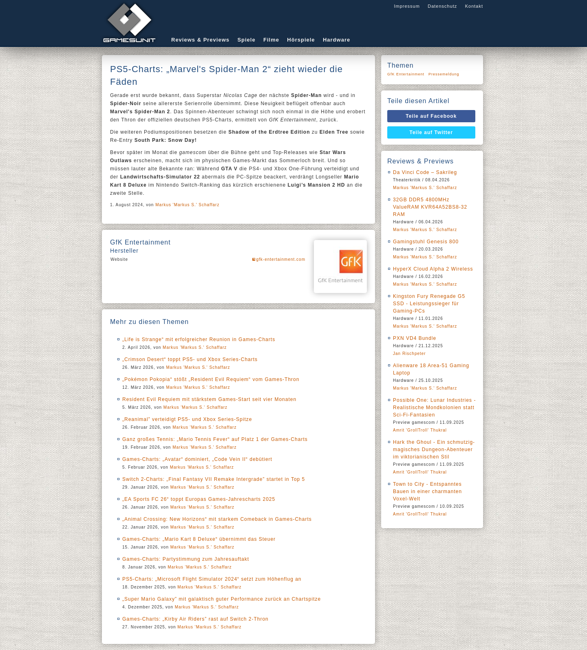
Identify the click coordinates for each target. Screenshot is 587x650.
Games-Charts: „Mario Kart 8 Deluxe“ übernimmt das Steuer (199, 539)
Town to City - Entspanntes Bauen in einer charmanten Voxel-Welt (427, 491)
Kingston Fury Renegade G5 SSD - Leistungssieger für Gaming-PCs (429, 303)
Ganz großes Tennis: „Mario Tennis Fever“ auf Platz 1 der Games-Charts (215, 439)
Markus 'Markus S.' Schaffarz (187, 205)
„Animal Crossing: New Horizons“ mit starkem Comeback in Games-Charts (217, 519)
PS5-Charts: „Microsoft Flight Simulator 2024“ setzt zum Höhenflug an (211, 579)
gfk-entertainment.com (281, 259)
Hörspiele (301, 40)
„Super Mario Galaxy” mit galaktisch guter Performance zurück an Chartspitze (221, 599)
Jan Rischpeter (409, 353)
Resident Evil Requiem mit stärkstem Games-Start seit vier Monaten (209, 399)
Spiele (246, 40)
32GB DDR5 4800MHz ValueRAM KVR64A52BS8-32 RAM (430, 207)
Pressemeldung (443, 74)
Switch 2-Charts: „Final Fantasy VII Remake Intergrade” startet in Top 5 (213, 479)
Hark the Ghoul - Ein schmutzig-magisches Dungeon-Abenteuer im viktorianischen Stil (434, 449)
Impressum (406, 6)
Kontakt (474, 6)
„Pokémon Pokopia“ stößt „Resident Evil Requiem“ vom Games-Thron (210, 379)
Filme (271, 40)
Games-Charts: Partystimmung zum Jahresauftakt (185, 559)
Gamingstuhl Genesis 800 (426, 242)
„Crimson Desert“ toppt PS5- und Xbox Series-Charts (190, 359)
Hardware (336, 40)
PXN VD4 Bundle (414, 338)
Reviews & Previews (200, 40)
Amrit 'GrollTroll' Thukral (420, 430)
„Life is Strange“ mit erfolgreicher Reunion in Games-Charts (198, 339)
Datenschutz (442, 6)
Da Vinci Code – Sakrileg (425, 172)
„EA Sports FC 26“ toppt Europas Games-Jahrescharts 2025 (198, 499)
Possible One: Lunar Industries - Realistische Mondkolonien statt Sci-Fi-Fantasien (434, 407)
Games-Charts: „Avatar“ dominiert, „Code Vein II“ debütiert (197, 459)
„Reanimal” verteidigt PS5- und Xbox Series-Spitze (187, 419)
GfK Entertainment (405, 74)
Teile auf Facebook (431, 116)
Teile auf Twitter (431, 132)
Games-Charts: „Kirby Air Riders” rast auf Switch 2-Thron (195, 619)
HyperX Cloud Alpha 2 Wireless (433, 269)
